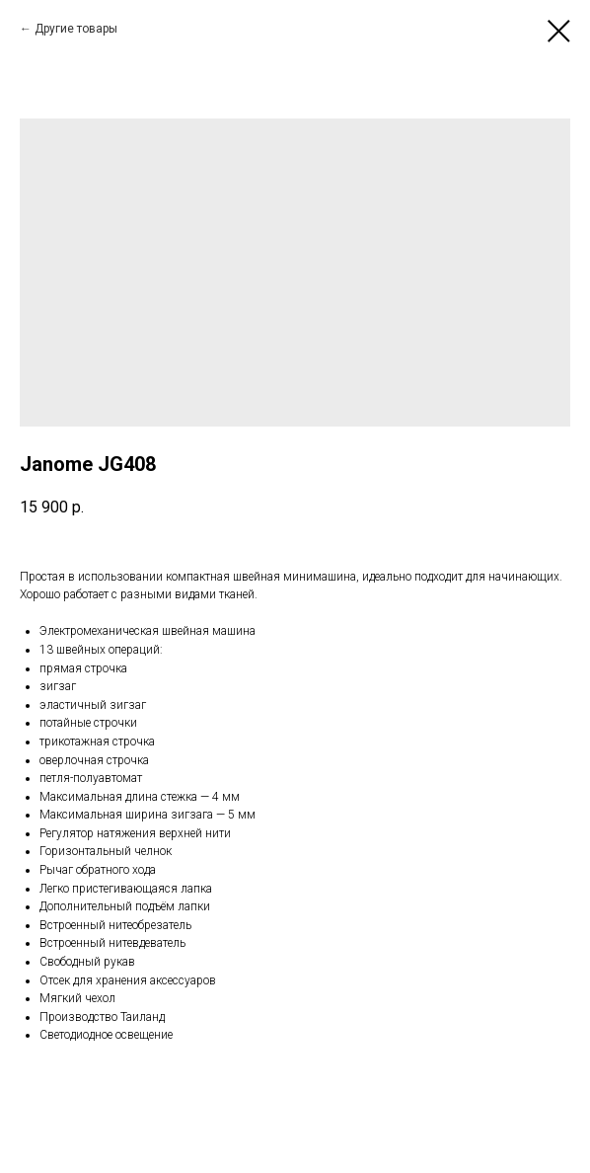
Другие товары (76, 29)
